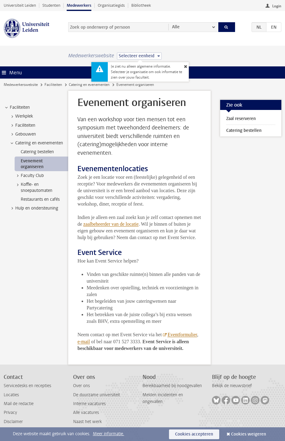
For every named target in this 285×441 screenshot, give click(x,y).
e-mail (83, 341)
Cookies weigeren (248, 434)
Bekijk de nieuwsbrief (232, 386)
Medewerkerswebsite (21, 84)
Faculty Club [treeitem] (29, 176)
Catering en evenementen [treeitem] (36, 143)
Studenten (51, 5)
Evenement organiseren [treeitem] (32, 164)
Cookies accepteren (194, 434)
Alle (176, 27)
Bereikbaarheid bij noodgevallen (172, 386)
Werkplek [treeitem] (21, 116)
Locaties (11, 395)
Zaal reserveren (241, 119)
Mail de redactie (18, 404)
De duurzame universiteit (96, 395)
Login (276, 6)
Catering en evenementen (89, 84)
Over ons (81, 386)
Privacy (10, 412)
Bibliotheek (141, 5)
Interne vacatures (89, 404)
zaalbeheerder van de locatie (111, 224)
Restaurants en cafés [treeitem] (40, 199)
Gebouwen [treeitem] (22, 134)
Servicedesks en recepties (27, 386)
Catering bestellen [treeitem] (37, 152)
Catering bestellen (244, 130)
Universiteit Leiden (20, 5)
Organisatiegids (111, 5)
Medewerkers (79, 5)
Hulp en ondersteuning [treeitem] (33, 208)
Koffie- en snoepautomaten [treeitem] (33, 187)
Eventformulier (182, 334)
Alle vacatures (86, 412)
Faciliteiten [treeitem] (17, 107)
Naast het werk (87, 422)
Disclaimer (13, 422)
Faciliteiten (53, 84)
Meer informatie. (108, 434)
